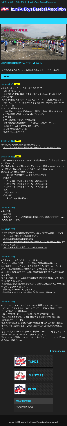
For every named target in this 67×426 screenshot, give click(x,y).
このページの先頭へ (58, 351)
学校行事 (7, 214)
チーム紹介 (54, 70)
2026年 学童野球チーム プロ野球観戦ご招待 (27, 175)
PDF (22, 320)
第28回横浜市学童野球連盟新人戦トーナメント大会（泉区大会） (32, 147)
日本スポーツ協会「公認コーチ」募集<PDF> (36, 292)
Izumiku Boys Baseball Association (33, 10)
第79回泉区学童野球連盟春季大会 (18, 239)
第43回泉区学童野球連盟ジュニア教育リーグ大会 (25, 247)
